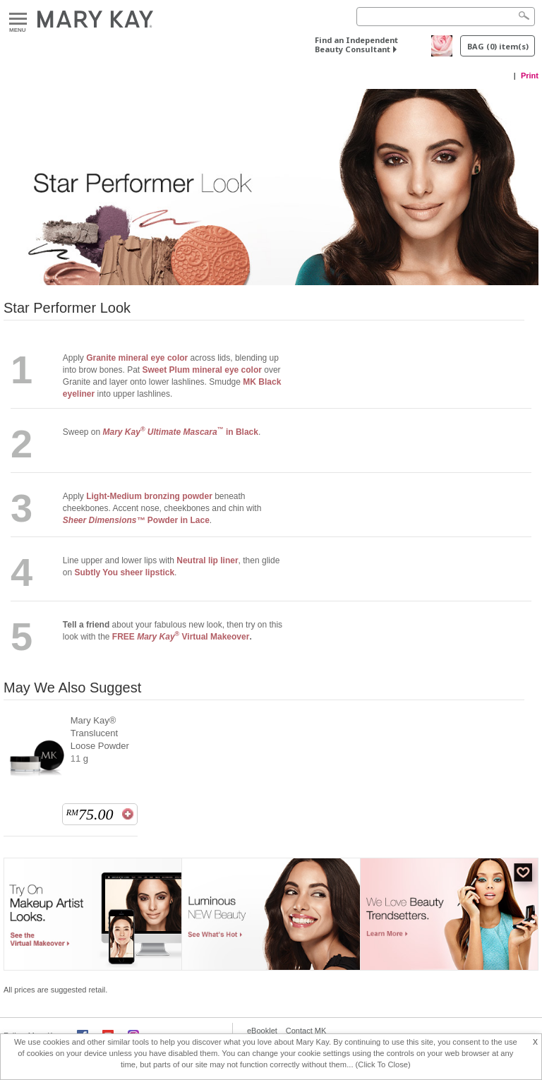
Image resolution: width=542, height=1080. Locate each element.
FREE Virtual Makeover (181, 637)
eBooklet (262, 1030)
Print (529, 75)
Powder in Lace (136, 520)
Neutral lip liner (207, 560)
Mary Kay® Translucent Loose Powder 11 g (100, 739)
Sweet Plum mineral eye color (202, 370)
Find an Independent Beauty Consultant (356, 44)
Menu (18, 19)
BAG (498, 46)
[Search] (445, 16)
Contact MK (306, 1030)
